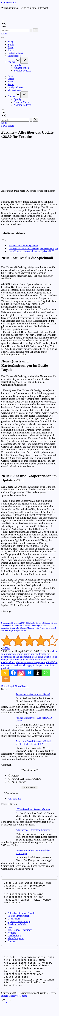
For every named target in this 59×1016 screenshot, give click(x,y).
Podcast (11, 946)
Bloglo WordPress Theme (14, 1007)
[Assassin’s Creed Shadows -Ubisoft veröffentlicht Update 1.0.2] (7, 746)
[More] (6, 679)
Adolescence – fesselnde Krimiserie (34, 830)
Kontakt (12, 938)
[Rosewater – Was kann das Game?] (7, 699)
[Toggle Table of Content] (3, 240)
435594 (6, 648)
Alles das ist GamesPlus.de (21, 918)
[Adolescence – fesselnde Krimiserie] (7, 835)
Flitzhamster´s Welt (17, 930)
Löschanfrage (14, 941)
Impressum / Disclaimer (20, 935)
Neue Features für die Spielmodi (23, 245)
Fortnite (15, 775)
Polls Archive (14, 798)
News (4, 125)
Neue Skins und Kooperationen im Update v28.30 (31, 251)
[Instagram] (21, 673)
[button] (31, 30)
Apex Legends (18, 782)
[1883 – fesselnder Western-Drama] (7, 814)
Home (11, 932)
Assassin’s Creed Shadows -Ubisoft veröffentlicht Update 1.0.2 (33, 742)
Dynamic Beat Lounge (19, 927)
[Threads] (38, 673)
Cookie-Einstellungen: (19, 921)
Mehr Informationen (29, 659)
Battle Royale (8, 686)
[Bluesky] (29, 673)
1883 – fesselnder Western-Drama (33, 809)
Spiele (11, 125)
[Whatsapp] (46, 673)
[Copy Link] (5, 673)
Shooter (25, 686)
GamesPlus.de (8, 2)
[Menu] (2, 37)
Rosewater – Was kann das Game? (33, 694)
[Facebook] (13, 673)
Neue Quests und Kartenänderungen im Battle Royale (33, 248)
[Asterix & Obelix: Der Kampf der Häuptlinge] (7, 855)
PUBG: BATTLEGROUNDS (26, 778)
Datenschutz (14, 924)
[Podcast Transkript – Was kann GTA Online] (7, 722)
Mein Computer (16, 944)
